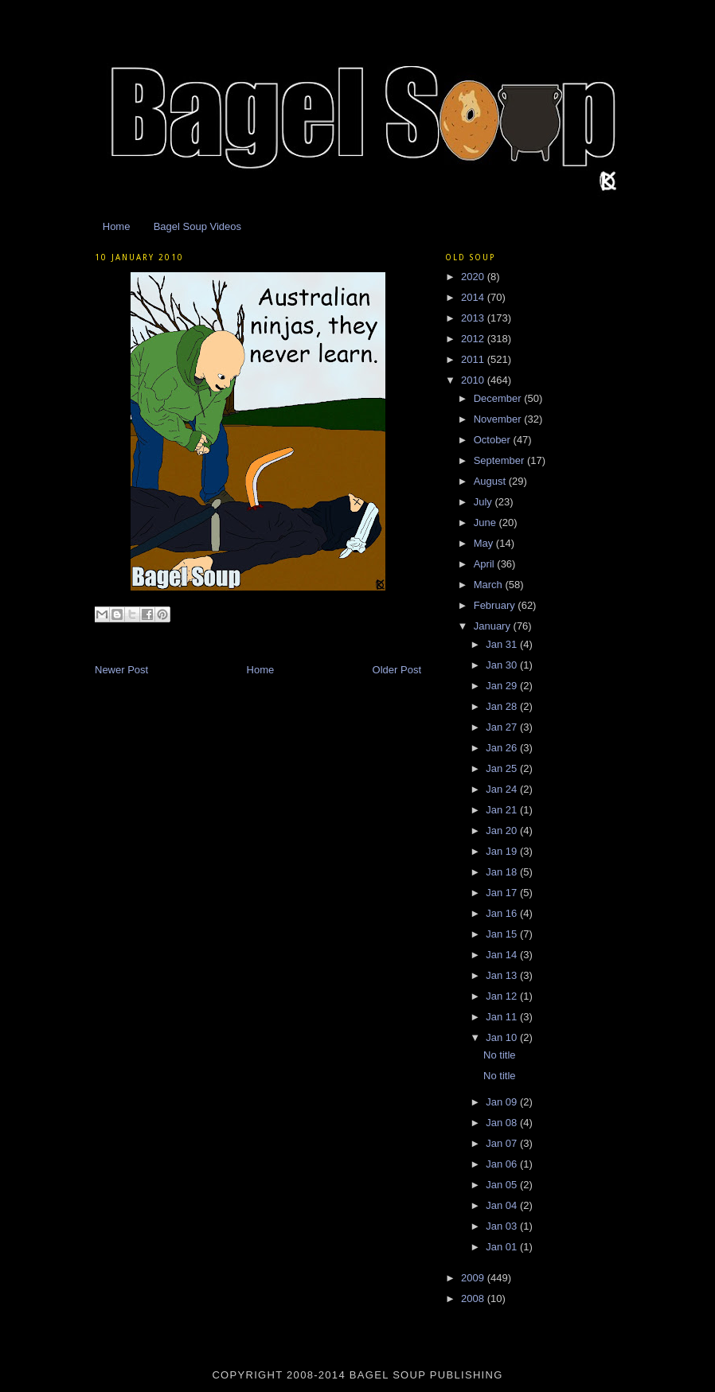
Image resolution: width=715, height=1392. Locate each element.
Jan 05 (503, 1185)
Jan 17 (503, 893)
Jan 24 (503, 789)
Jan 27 (503, 727)
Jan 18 (503, 872)
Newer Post (121, 670)
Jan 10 (503, 1037)
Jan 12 (503, 996)
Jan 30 (503, 665)
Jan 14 (503, 955)
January (494, 626)
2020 (474, 277)
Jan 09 (503, 1102)
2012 (474, 339)
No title (499, 1055)
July (484, 502)
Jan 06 (503, 1164)
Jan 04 (503, 1205)
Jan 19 (503, 851)
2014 (474, 297)
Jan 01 (503, 1247)
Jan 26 (503, 748)
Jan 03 (503, 1226)
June (486, 522)
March (490, 585)
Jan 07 (503, 1143)
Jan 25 (503, 768)
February (496, 605)
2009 (474, 1278)
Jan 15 (503, 934)
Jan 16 (503, 913)
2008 (474, 1298)
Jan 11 (503, 1017)
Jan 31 (503, 644)
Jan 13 (503, 975)
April (486, 564)
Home (117, 226)
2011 (474, 359)
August (491, 481)
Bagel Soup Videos (197, 226)
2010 (474, 380)
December (499, 398)
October (494, 440)
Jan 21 (503, 810)
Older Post (397, 670)
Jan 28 (503, 706)
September (500, 460)
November (499, 419)
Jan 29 (503, 686)
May (485, 543)
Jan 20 (503, 830)
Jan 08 (503, 1123)
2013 (474, 318)
